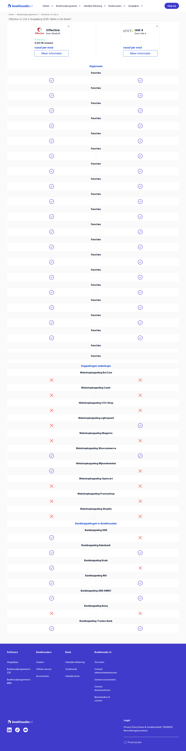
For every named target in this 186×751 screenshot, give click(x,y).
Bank (68, 652)
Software (12, 652)
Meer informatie (52, 53)
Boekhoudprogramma (66, 6)
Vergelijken (12, 662)
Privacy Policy (131, 727)
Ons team (99, 662)
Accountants (42, 676)
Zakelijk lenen (72, 676)
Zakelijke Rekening (93, 6)
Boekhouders (115, 6)
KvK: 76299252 (165, 727)
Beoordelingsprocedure (136, 730)
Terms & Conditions (148, 727)
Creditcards (71, 669)
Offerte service (43, 669)
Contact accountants (105, 679)
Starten (46, 6)
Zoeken (40, 662)
